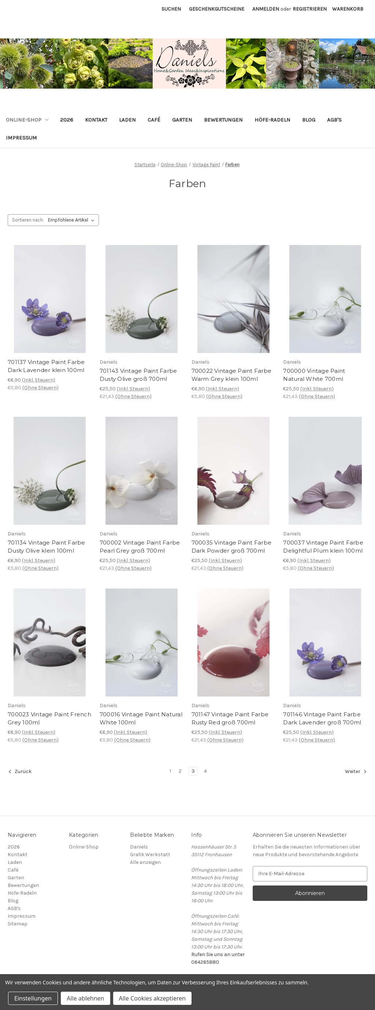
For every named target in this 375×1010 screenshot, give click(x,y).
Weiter (356, 771)
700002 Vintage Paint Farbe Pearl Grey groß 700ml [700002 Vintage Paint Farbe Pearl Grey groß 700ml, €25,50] (140, 546)
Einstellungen (33, 998)
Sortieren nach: (28, 220)
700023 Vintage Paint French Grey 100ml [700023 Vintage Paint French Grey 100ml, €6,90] (49, 718)
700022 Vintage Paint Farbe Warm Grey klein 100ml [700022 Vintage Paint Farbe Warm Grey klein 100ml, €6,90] (232, 375)
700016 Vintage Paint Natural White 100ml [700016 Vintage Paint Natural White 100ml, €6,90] (141, 718)
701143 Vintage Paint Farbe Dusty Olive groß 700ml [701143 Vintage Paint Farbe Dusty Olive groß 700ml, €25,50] (138, 375)
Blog (308, 119)
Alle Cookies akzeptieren (152, 998)
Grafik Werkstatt (150, 854)
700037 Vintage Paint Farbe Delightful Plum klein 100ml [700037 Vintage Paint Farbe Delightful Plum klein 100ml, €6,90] (323, 546)
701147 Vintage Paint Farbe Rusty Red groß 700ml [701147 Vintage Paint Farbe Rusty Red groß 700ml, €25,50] (230, 718)
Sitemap (17, 924)
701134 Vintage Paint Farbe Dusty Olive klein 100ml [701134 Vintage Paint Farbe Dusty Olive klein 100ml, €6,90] (46, 546)
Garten (182, 119)
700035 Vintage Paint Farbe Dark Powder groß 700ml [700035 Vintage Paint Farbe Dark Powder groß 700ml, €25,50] (232, 546)
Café (154, 119)
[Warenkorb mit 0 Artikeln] (347, 9)
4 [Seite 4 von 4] (205, 771)
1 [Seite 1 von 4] (170, 771)
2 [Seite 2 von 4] (180, 771)
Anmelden (265, 9)
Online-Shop (27, 119)
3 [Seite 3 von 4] (193, 771)
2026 (66, 119)
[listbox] (73, 220)
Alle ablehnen (85, 998)
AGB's (334, 119)
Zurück (19, 771)
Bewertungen (223, 119)
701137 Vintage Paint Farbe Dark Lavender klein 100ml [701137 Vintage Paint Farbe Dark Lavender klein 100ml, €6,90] (46, 366)
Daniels (139, 847)
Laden (127, 119)
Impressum (21, 137)
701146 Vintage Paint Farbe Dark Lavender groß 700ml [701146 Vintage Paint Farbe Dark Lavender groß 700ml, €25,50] (322, 718)
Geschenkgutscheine (216, 9)
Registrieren (310, 9)
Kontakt (96, 119)
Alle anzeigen (145, 862)
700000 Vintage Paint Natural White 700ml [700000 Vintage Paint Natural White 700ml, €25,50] (314, 375)
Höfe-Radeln (272, 119)
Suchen (171, 9)
